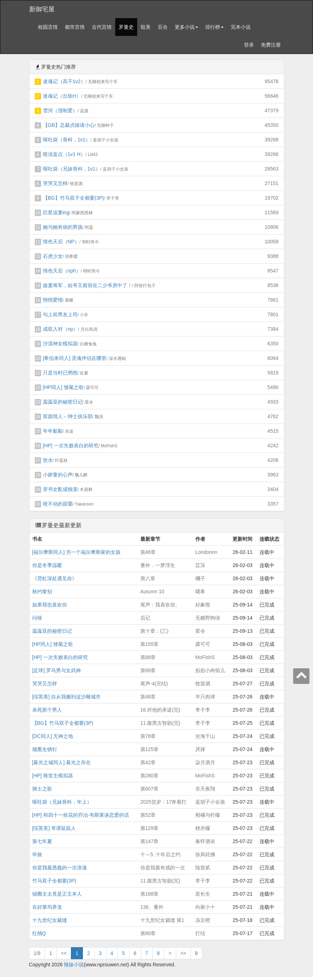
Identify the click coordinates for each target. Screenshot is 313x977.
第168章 (149, 894)
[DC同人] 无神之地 (52, 736)
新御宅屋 (42, 9)
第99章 (148, 670)
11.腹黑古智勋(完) (160, 723)
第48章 (148, 697)
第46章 (148, 552)
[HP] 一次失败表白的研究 (71, 445)
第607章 (149, 789)
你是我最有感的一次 (162, 867)
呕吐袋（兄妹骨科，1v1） (72, 169)
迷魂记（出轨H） (62, 96)
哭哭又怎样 (55, 183)
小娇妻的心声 (58, 474)
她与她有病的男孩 (63, 227)
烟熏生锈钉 (44, 749)
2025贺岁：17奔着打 (163, 802)
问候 (37, 618)
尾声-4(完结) (154, 683)
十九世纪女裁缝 (49, 920)
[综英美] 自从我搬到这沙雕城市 (66, 697)
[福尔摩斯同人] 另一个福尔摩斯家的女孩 (76, 552)
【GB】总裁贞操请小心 (69, 125)
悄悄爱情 (53, 300)
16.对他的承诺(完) (160, 710)
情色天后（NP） (61, 241)
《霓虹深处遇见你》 (54, 578)
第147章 (149, 841)
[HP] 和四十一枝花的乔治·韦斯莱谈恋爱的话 (80, 815)
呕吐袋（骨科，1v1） (67, 139)
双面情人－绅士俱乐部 (68, 416)
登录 (249, 45)
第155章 (149, 644)
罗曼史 (126, 27)
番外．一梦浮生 (157, 565)
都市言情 (75, 27)
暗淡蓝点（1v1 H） (64, 154)
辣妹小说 (74, 964)
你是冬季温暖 (47, 565)
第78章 (148, 736)
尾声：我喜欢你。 (160, 605)
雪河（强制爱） (60, 110)
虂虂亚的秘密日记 (63, 402)
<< (64, 953)
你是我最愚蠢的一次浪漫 (59, 867)
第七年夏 (42, 841)
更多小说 (186, 27)
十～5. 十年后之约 (160, 854)
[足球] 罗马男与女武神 (56, 670)
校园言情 (48, 27)
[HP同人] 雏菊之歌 (63, 387)
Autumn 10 (152, 591)
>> (183, 953)
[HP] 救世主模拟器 (52, 775)
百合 (163, 27)
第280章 (149, 775)
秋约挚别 (42, 591)
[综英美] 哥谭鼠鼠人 (54, 828)
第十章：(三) (154, 631)
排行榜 (214, 27)
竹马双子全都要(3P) (54, 881)
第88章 (148, 657)
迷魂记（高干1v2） (64, 81)
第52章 (148, 815)
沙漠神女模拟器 (60, 343)
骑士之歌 (42, 789)
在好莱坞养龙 (47, 907)
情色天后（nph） (62, 271)
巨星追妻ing (56, 212)
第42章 (148, 762)
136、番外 (151, 907)
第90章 (148, 933)
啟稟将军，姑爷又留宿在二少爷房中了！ (87, 285)
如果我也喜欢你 (49, 605)
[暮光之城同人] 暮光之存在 (61, 762)
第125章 (149, 749)
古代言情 (102, 27)
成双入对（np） (60, 329)
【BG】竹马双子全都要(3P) (73, 198)
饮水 (48, 460)
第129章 (149, 828)
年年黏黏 (53, 431)
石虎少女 (53, 256)
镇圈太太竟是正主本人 (57, 894)
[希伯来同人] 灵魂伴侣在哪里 (75, 358)
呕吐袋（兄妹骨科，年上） (62, 802)
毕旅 (37, 854)
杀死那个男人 (47, 710)
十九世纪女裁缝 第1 (162, 920)
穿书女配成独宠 (60, 489)
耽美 (146, 27)
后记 (145, 618)
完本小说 (241, 27)
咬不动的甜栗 (58, 504)
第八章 (147, 578)
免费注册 (271, 45)
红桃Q (39, 933)
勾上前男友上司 (60, 314)
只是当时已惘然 (60, 373)
